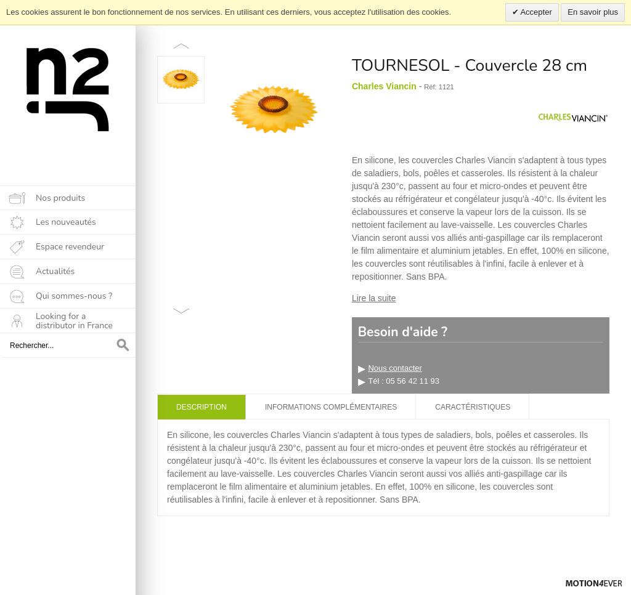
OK (123, 345)
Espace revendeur (70, 247)
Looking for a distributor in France (74, 320)
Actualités (55, 271)
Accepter (535, 12)
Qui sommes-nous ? (74, 296)
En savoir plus (593, 12)
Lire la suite (374, 298)
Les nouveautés (66, 222)
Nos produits (60, 198)
